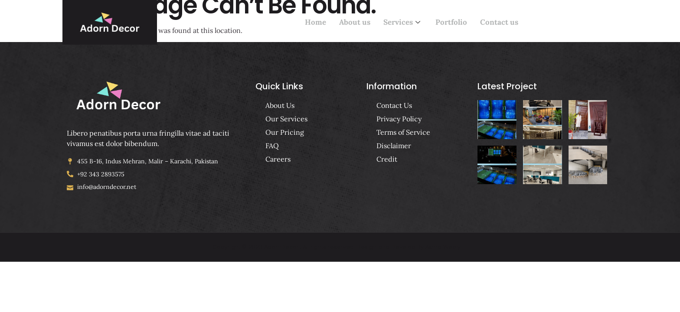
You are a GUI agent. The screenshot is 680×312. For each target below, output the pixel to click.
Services (402, 22)
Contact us (499, 22)
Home (315, 22)
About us (354, 22)
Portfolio (451, 22)
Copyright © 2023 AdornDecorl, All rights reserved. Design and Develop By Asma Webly (336, 247)
